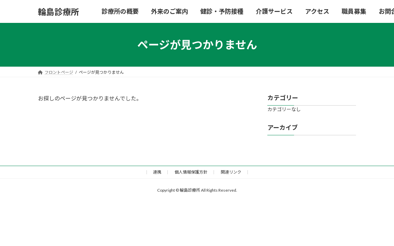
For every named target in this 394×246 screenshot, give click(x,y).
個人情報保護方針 (191, 172)
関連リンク (231, 172)
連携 (157, 172)
